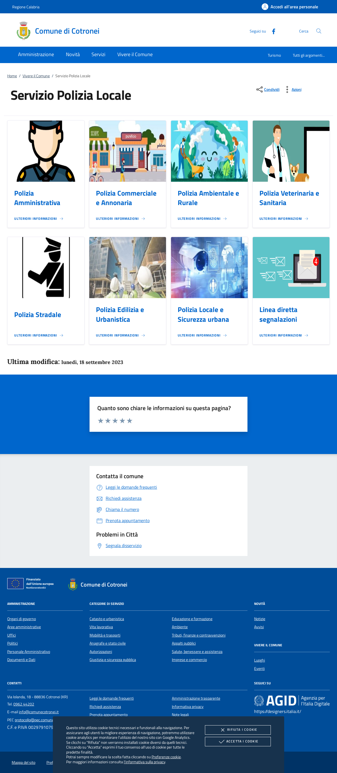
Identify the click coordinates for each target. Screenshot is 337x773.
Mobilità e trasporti (105, 635)
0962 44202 (23, 704)
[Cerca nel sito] (319, 31)
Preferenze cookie (166, 757)
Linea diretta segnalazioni (278, 314)
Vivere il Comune (36, 76)
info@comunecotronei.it (39, 712)
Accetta (237, 741)
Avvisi (259, 627)
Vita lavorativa (101, 627)
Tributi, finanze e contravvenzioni (199, 635)
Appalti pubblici (184, 643)
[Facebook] (271, 30)
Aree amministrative (24, 627)
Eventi (259, 668)
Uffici (11, 635)
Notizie (259, 619)
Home (12, 76)
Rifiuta (237, 729)
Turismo (274, 55)
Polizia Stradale (37, 314)
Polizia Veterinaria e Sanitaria (289, 198)
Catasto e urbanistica (107, 619)
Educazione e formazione (192, 619)
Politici (12, 643)
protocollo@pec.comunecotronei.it (42, 720)
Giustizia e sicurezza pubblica (113, 660)
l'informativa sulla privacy (144, 762)
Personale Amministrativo (28, 652)
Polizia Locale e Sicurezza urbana (203, 314)
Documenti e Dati (21, 660)
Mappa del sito (23, 762)
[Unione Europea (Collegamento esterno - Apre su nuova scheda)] (32, 584)
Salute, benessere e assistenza (197, 652)
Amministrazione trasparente (196, 698)
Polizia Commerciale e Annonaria (126, 198)
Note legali (180, 715)
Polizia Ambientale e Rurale (208, 198)
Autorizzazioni (101, 652)
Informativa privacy (188, 707)
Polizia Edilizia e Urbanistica (120, 314)
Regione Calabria (25, 7)
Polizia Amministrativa (37, 198)
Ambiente (180, 627)
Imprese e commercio (189, 660)
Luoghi (259, 660)
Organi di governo (21, 619)
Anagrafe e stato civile (108, 643)
